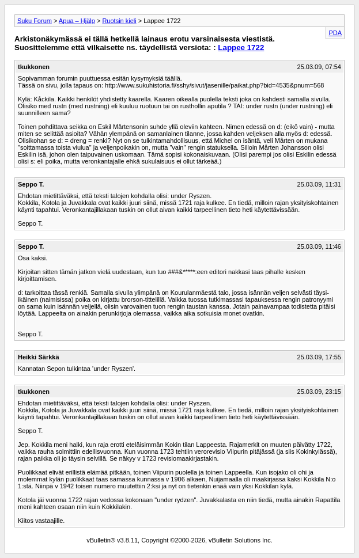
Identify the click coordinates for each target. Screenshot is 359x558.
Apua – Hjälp (77, 20)
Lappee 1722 (241, 47)
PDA (335, 32)
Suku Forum (34, 20)
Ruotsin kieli (119, 20)
